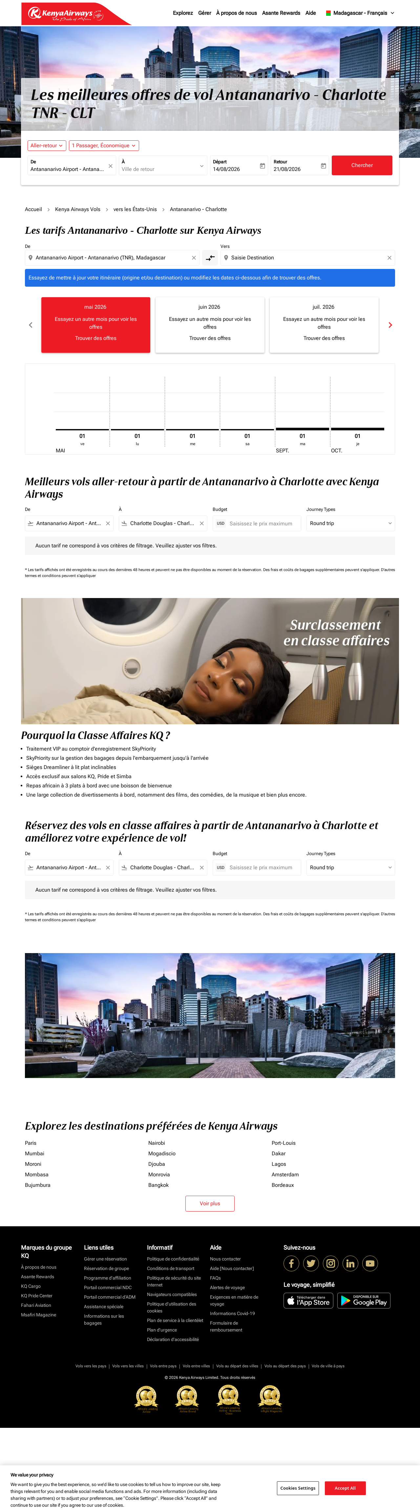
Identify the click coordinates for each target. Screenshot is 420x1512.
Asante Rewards (281, 13)
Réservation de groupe (106, 1352)
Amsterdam (285, 1259)
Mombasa (37, 1259)
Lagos (279, 1248)
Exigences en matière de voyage (234, 1385)
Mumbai (34, 1238)
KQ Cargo (31, 1370)
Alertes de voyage (227, 1371)
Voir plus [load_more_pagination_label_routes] (210, 1287)
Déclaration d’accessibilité (173, 1423)
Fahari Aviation (36, 1389)
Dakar (278, 1238)
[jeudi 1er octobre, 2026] (357, 429)
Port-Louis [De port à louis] (284, 1227)
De (33, 161)
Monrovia (159, 1259)
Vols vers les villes (128, 1450)
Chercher (362, 165)
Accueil (33, 209)
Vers (225, 246)
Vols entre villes (196, 1450)
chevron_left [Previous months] (30, 325)
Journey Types (320, 509)
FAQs (215, 1362)
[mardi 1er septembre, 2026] (302, 429)
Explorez (183, 13)
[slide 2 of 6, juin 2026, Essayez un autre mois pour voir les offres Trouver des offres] (210, 324)
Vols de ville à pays (328, 1450)
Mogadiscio (162, 1238)
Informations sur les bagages (104, 1404)
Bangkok (158, 1269)
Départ (219, 161)
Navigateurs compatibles (172, 1378)
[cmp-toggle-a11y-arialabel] (210, 258)
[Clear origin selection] (195, 257)
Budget (220, 509)
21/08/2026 (287, 169)
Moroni (33, 1248)
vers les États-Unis (135, 209)
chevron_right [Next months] (390, 325)
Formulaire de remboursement (226, 1410)
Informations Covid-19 (232, 1397)
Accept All (345, 1488)
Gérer (204, 13)
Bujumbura (38, 1269)
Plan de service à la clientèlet (175, 1404)
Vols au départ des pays (285, 1450)
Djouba (156, 1248)
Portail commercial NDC (108, 1371)
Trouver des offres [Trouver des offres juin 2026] (210, 338)
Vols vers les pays (90, 1450)
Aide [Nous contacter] (232, 1352)
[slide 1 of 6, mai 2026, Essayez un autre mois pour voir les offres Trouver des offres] (95, 324)
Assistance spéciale (103, 1390)
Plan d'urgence (162, 1414)
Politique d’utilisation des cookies (171, 1391)
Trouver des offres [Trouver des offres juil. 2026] (324, 338)
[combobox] (69, 169)
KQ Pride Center (36, 1379)
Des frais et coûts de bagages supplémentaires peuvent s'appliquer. (322, 569)
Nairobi (156, 1227)
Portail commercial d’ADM (110, 1381)
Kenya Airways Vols (77, 209)
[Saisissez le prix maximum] (262, 523)
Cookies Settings (298, 1488)
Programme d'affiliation (107, 1362)
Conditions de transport (170, 1352)
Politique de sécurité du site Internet (174, 1365)
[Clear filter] (107, 523)
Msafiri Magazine (38, 1399)
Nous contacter (225, 1343)
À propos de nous (236, 13)
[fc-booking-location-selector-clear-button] (111, 166)
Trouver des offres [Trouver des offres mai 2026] (95, 338)
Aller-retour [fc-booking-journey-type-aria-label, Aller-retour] (44, 145)
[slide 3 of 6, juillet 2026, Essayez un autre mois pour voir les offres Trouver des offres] (324, 324)
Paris (30, 1227)
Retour (280, 161)
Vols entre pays (163, 1450)
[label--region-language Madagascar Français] (359, 13)
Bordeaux (283, 1269)
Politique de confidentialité (173, 1343)
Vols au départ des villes (237, 1450)
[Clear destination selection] (390, 257)
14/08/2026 (226, 169)
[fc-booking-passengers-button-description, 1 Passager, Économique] (101, 146)
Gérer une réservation (105, 1343)
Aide (310, 13)
